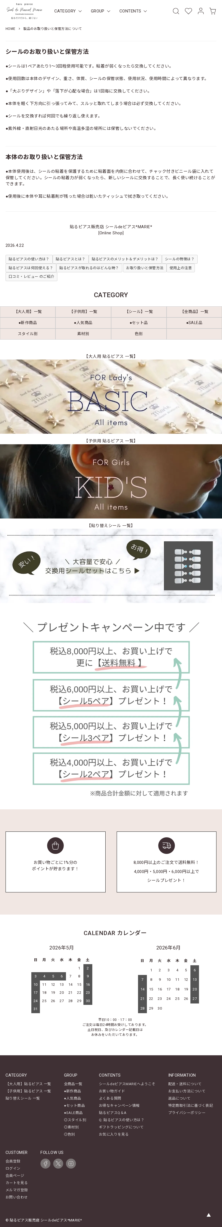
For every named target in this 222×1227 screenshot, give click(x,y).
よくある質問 (110, 1098)
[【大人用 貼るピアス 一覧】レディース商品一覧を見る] (111, 397)
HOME (11, 29)
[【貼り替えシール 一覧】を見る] (111, 566)
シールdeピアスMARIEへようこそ (127, 1084)
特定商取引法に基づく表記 (190, 1105)
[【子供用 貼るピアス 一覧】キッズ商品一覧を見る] (111, 481)
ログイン (13, 1168)
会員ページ (15, 1174)
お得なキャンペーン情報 (119, 1105)
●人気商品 (72, 1098)
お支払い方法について (187, 1091)
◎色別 (69, 1133)
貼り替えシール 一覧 (23, 1098)
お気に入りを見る (114, 1133)
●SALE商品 (73, 1112)
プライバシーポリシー (187, 1112)
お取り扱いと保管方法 (145, 268)
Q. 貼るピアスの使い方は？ (121, 1119)
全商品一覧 (73, 1084)
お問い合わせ (17, 1196)
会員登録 (13, 1160)
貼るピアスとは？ (71, 259)
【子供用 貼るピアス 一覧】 (111, 440)
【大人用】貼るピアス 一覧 (28, 1084)
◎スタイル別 (75, 1119)
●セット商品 (74, 1105)
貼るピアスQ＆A (113, 1112)
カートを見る (17, 1182)
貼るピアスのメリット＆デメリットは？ (125, 259)
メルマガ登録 (17, 1189)
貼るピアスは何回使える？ (31, 268)
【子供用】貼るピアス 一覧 (28, 1091)
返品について (179, 1098)
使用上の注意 (181, 268)
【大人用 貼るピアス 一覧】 (111, 356)
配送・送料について (185, 1084)
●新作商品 (72, 1091)
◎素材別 (71, 1127)
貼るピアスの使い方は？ (29, 259)
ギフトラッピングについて (121, 1127)
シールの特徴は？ (180, 259)
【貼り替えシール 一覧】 (111, 525)
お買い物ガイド (112, 1091)
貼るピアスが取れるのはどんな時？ (89, 268)
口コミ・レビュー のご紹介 (31, 276)
